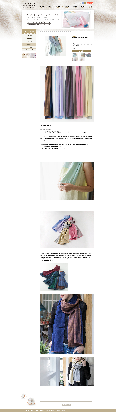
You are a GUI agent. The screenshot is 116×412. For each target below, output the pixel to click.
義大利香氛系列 (29, 47)
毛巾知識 (74, 6)
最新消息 (50, 6)
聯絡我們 (91, 6)
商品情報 (58, 6)
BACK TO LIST (66, 404)
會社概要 (42, 6)
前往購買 (81, 51)
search (85, 3)
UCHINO (29, 5)
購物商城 (90, 3)
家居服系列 (29, 38)
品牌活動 (66, 6)
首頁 (74, 3)
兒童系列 (29, 41)
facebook (83, 3)
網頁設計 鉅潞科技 (61, 410)
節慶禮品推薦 (29, 50)
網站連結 (79, 3)
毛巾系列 (29, 35)
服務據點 (82, 6)
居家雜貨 (29, 44)
